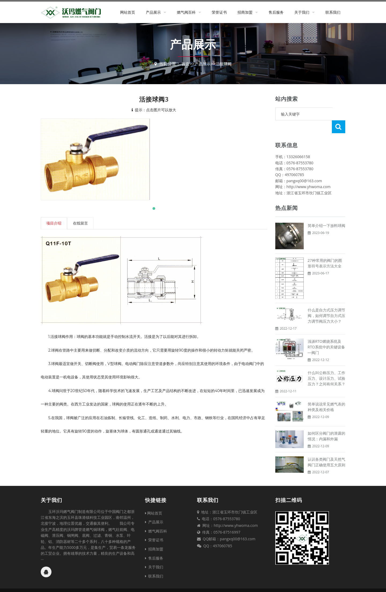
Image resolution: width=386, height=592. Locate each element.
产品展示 (153, 12)
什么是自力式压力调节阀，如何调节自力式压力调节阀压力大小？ (326, 303)
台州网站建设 (259, 583)
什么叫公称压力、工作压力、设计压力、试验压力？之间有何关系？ (326, 365)
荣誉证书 (219, 12)
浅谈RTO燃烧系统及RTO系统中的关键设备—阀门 (326, 334)
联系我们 (332, 12)
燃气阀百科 (186, 12)
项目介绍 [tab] (53, 223)
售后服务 (276, 12)
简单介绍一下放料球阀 (326, 212)
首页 (184, 64)
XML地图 (239, 583)
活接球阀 (224, 64)
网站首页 (127, 12)
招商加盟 (245, 12)
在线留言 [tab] (80, 223)
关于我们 (301, 12)
